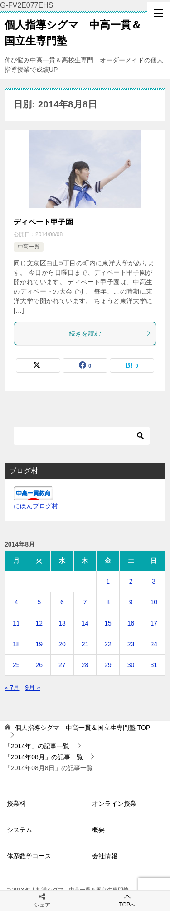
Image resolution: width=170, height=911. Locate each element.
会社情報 (104, 856)
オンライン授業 (114, 803)
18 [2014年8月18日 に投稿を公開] (16, 644)
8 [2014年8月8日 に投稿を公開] (108, 602)
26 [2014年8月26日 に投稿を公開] (39, 664)
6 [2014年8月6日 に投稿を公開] (62, 602)
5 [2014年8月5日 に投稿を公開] (39, 602)
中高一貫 (28, 246)
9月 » (32, 687)
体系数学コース (29, 856)
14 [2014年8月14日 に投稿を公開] (85, 623)
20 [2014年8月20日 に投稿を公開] (62, 644)
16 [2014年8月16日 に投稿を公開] (131, 623)
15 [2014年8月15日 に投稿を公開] (108, 623)
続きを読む (110, 333)
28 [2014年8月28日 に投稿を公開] (85, 664)
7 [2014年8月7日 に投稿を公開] (85, 602)
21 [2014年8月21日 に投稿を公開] (85, 644)
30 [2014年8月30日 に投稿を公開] (131, 664)
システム (19, 829)
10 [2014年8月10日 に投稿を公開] (153, 602)
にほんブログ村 (36, 505)
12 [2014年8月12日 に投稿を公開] (39, 623)
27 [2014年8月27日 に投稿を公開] (62, 664)
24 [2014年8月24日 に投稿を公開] (153, 644)
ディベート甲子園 (43, 222)
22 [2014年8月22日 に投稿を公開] (108, 644)
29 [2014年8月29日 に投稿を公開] (108, 664)
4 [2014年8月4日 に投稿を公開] (16, 602)
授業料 (16, 803)
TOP (82, 727)
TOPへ (127, 900)
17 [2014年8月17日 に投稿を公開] (153, 623)
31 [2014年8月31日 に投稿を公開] (153, 664)
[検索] (82, 436)
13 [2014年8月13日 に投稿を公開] (62, 623)
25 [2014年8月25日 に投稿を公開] (16, 664)
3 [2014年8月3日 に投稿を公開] (153, 581)
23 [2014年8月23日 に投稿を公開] (131, 644)
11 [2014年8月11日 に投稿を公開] (16, 623)
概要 (98, 829)
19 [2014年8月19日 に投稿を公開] (39, 644)
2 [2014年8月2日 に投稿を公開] (131, 581)
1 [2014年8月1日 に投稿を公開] (108, 581)
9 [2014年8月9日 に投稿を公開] (131, 602)
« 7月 (12, 687)
